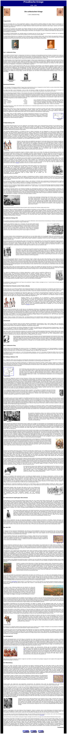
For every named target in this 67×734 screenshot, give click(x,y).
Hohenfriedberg (14, 581)
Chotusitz (28, 304)
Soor (24, 649)
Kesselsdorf (42, 714)
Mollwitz (17, 162)
